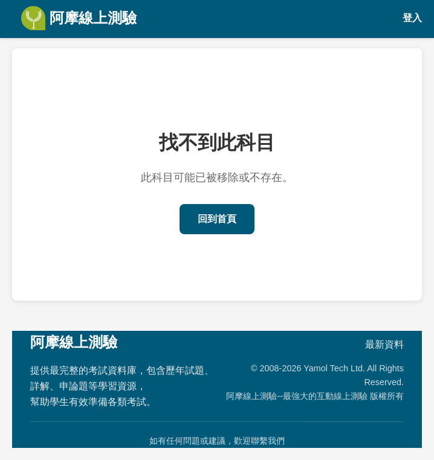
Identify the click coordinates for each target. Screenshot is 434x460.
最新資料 (384, 344)
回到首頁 (217, 219)
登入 (412, 18)
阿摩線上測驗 (79, 18)
